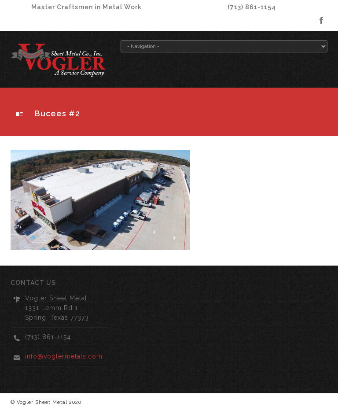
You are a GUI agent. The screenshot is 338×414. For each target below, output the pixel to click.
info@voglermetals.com (64, 356)
